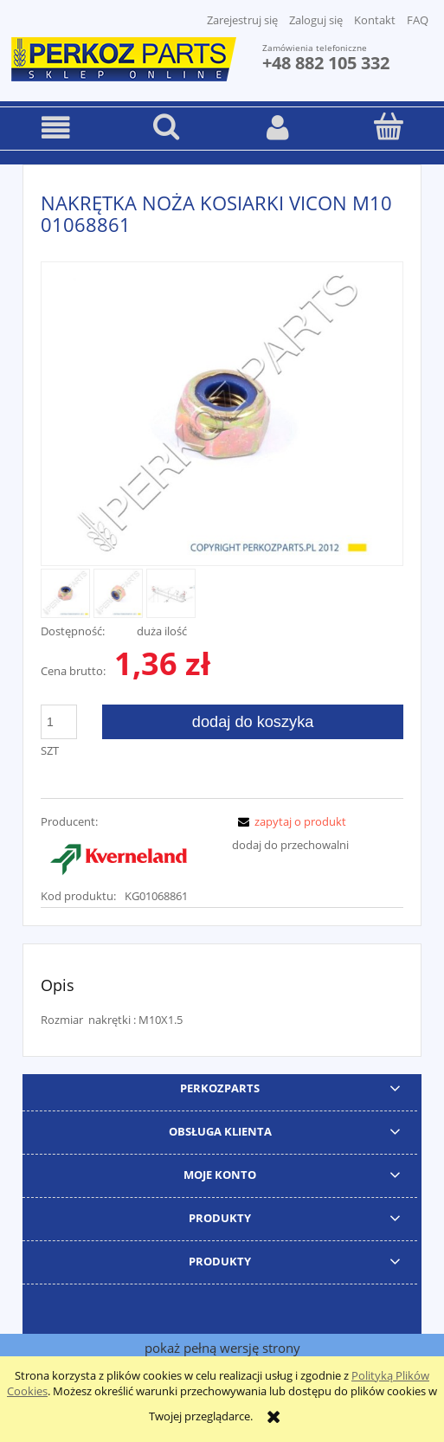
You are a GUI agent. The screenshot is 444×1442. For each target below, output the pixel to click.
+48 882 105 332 (325, 62)
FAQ (417, 20)
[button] (55, 127)
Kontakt (375, 20)
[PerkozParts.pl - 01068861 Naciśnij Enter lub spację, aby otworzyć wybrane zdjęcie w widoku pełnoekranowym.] (222, 415)
